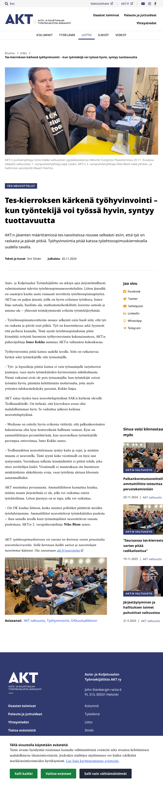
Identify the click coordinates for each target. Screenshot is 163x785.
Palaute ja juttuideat (140, 15)
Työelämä (67, 35)
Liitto (86, 35)
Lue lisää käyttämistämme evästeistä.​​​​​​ (92, 761)
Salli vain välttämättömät (105, 773)
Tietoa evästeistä (22, 730)
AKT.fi (127, 3)
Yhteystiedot (146, 23)
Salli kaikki (24, 773)
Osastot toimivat (106, 15)
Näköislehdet (102, 3)
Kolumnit (44, 35)
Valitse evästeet (58, 773)
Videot (121, 35)
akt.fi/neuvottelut (68, 550)
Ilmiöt (103, 35)
